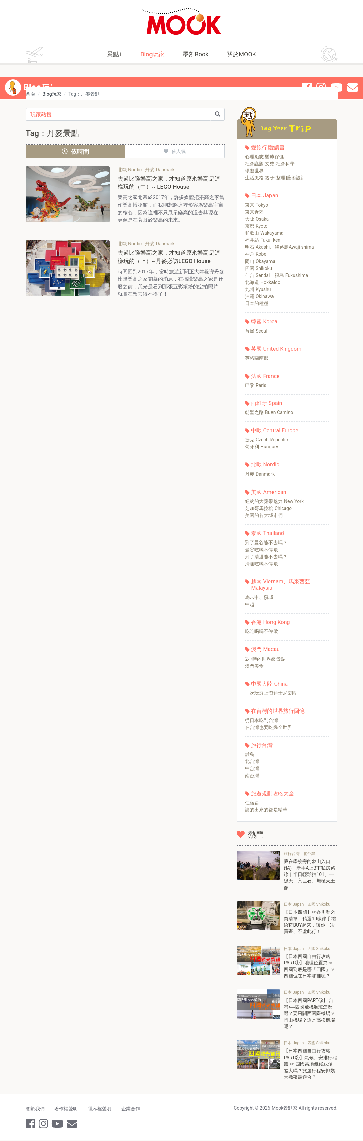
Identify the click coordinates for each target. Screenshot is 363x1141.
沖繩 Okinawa (259, 296)
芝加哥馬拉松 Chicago (268, 508)
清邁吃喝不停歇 (261, 563)
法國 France (265, 376)
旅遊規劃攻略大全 (272, 793)
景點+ (114, 54)
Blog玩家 (152, 54)
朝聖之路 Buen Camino (269, 412)
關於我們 (35, 1110)
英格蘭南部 (256, 358)
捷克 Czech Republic (266, 439)
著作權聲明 (67, 1110)
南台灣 (252, 775)
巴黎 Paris (255, 385)
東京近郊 (254, 212)
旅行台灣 (262, 745)
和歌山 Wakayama (264, 233)
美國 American (268, 492)
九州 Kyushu (258, 289)
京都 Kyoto (256, 226)
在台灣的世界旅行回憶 (278, 711)
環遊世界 (254, 170)
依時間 (75, 151)
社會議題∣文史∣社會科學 (270, 163)
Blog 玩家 (41, 75)
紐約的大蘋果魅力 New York (274, 501)
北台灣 (252, 761)
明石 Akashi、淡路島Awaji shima (279, 247)
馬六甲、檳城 (259, 597)
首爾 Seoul (256, 331)
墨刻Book (195, 54)
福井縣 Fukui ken (262, 240)
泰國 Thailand (267, 533)
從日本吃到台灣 (261, 720)
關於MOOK (241, 54)
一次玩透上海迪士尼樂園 (271, 693)
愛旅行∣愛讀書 (268, 147)
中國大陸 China (269, 684)
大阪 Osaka (257, 219)
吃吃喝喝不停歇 (261, 631)
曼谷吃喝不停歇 (261, 549)
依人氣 (175, 151)
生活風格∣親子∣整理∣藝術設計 (275, 177)
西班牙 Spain (266, 403)
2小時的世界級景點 (265, 659)
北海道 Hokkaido (262, 282)
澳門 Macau (265, 649)
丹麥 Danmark (260, 474)
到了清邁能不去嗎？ (266, 556)
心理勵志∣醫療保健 (264, 156)
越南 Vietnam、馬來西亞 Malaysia (280, 584)
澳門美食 (254, 666)
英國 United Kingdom (276, 349)
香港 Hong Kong (270, 622)
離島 (249, 754)
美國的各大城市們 (264, 515)
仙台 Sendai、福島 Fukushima (276, 275)
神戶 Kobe (255, 254)
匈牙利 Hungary (261, 446)
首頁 (30, 94)
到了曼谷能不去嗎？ (266, 542)
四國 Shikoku (258, 268)
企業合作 (133, 1110)
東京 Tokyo (256, 205)
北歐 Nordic (265, 464)
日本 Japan (264, 195)
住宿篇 (252, 802)
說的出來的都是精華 (266, 809)
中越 (249, 604)
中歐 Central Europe (274, 430)
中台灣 (252, 768)
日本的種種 (256, 303)
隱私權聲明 (101, 1110)
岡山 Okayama (260, 261)
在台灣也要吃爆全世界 (268, 727)
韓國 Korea (264, 321)
